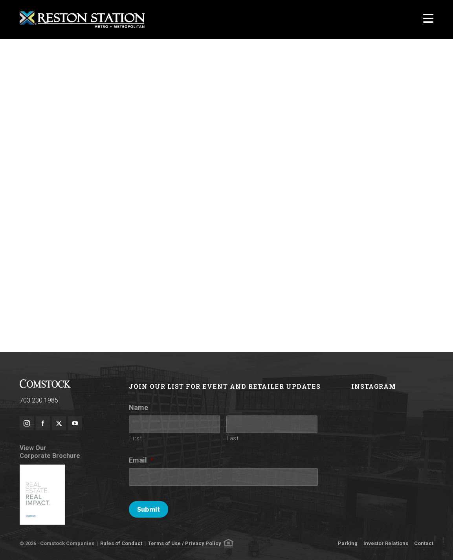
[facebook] (43, 423)
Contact (423, 543)
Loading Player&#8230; (226, 183)
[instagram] (27, 423)
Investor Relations (385, 543)
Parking (348, 543)
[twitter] (59, 423)
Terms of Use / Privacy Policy (184, 543)
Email (141, 460)
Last (233, 438)
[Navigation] (428, 19)
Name (138, 407)
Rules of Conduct (121, 543)
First (135, 438)
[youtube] (75, 423)
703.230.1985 (39, 400)
